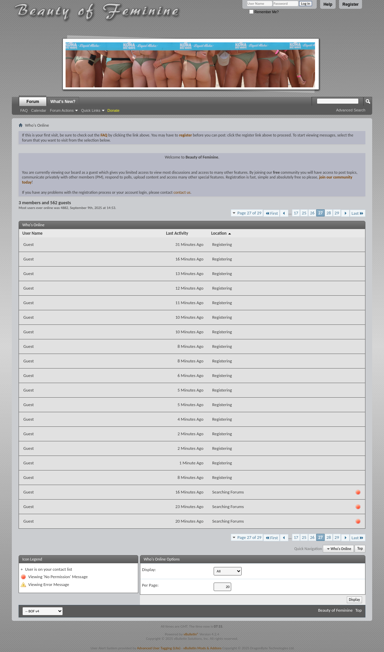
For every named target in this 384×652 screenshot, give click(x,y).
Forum (32, 101)
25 (304, 212)
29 (337, 212)
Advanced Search (350, 110)
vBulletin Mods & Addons (202, 648)
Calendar (38, 110)
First (271, 213)
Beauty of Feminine (335, 610)
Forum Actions (62, 110)
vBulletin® (191, 634)
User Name (32, 233)
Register (350, 4)
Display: (149, 569)
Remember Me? (264, 12)
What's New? (62, 101)
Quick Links (90, 110)
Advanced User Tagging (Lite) (159, 648)
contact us (181, 192)
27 (320, 212)
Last (358, 213)
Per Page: (150, 585)
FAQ (24, 110)
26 (312, 212)
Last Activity (177, 233)
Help (327, 4)
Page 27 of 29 (249, 212)
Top (360, 549)
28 (329, 212)
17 (296, 212)
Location (221, 233)
